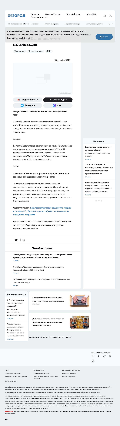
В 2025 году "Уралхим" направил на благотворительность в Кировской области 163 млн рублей (43, 270)
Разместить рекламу (69, 376)
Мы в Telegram (73, 14)
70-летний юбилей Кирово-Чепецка (23, 24)
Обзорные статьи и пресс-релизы (16, 376)
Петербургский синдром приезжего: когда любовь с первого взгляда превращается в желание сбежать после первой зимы (43, 258)
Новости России (52, 14)
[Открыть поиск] (104, 15)
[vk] (16, 239)
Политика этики (39, 370)
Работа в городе (51, 24)
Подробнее (109, 398)
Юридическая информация (71, 370)
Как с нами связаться (69, 373)
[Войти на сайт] (110, 15)
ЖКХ (49, 51)
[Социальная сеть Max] (58, 105)
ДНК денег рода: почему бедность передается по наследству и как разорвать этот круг (43, 282)
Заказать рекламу (39, 17)
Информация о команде (12, 373)
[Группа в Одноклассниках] (98, 356)
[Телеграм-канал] (27, 105)
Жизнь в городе (35, 51)
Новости (35, 14)
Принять (104, 37)
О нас (7, 370)
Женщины (19, 51)
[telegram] (24, 239)
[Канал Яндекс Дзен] (58, 99)
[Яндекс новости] (27, 99)
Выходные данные (11, 381)
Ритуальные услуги (94, 24)
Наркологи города (72, 24)
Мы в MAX (91, 14)
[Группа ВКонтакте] (93, 356)
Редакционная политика (41, 373)
